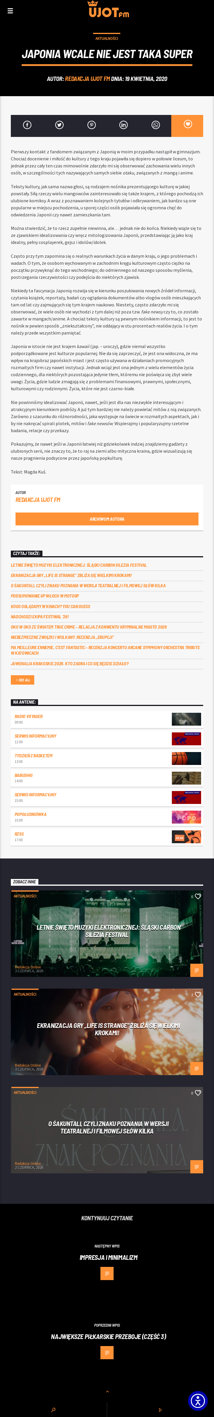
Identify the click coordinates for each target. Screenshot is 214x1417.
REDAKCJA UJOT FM (87, 78)
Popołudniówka (31, 814)
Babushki (23, 775)
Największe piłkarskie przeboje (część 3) (108, 1336)
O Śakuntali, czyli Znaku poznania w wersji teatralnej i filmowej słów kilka (88, 585)
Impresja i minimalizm (109, 1257)
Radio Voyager (28, 716)
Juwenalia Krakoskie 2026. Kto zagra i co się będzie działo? (70, 663)
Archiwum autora (107, 519)
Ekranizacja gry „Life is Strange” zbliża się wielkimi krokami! (71, 575)
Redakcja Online (28, 967)
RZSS (19, 833)
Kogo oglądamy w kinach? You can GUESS (50, 606)
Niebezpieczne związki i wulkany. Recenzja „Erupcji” (62, 637)
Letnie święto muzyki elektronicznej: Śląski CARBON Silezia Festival (79, 565)
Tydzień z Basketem (33, 755)
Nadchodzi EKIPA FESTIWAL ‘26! (40, 616)
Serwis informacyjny (35, 736)
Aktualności (106, 38)
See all (22, 680)
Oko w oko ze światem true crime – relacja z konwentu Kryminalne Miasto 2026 (89, 626)
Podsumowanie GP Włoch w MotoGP (45, 595)
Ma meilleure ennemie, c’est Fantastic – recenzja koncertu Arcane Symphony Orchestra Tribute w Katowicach (105, 650)
